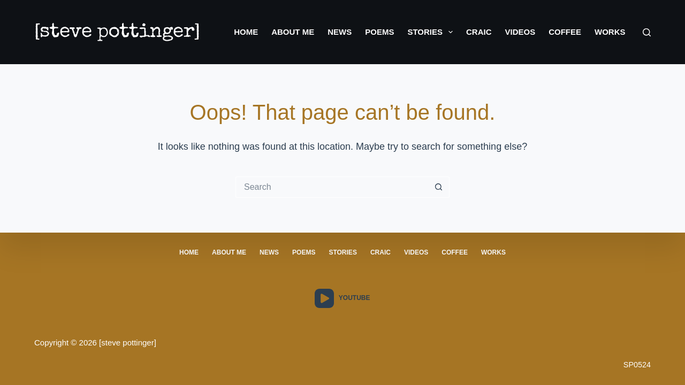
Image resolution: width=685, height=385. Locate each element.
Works (610, 31)
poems (303, 252)
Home (246, 31)
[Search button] (439, 187)
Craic (479, 31)
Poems (379, 31)
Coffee (565, 31)
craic (380, 252)
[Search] (647, 32)
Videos (520, 31)
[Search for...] (331, 187)
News (340, 31)
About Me (292, 31)
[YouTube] (342, 298)
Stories (432, 32)
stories (342, 252)
